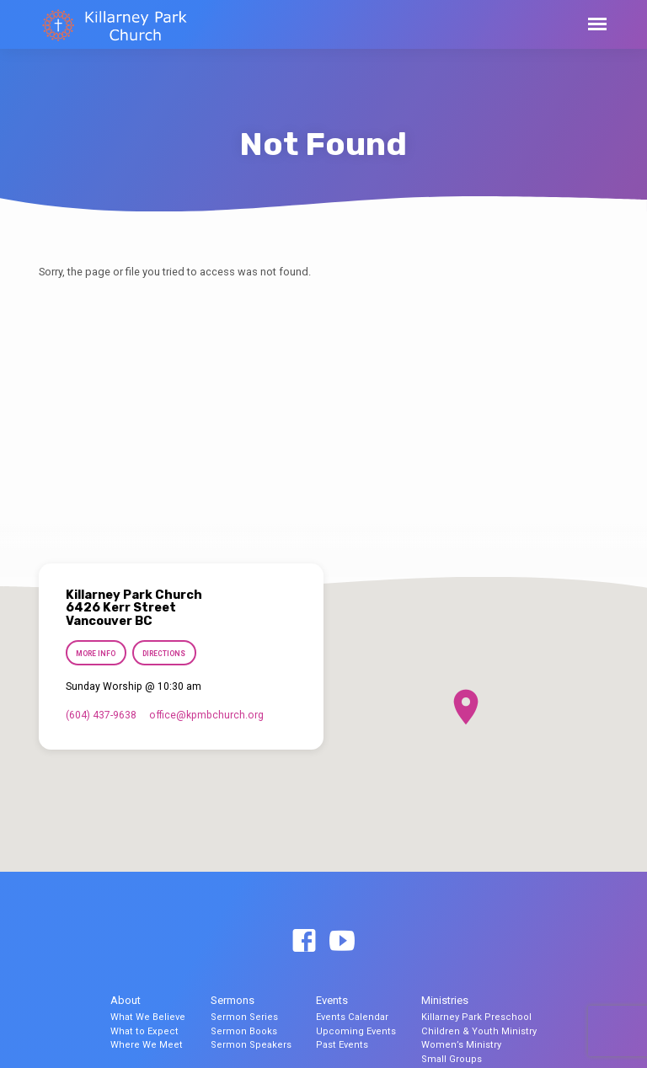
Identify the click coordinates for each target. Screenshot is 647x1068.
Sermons (232, 1000)
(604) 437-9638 (101, 715)
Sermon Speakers (251, 1044)
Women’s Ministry (461, 1044)
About (125, 1000)
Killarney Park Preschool (476, 1017)
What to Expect (144, 1031)
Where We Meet (146, 1044)
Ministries (444, 1000)
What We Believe (147, 1017)
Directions (164, 653)
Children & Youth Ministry (479, 1031)
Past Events (342, 1044)
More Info (95, 653)
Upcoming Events (356, 1031)
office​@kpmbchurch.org (206, 715)
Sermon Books (244, 1031)
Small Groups (451, 1059)
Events (332, 1000)
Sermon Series (244, 1017)
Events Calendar (352, 1017)
